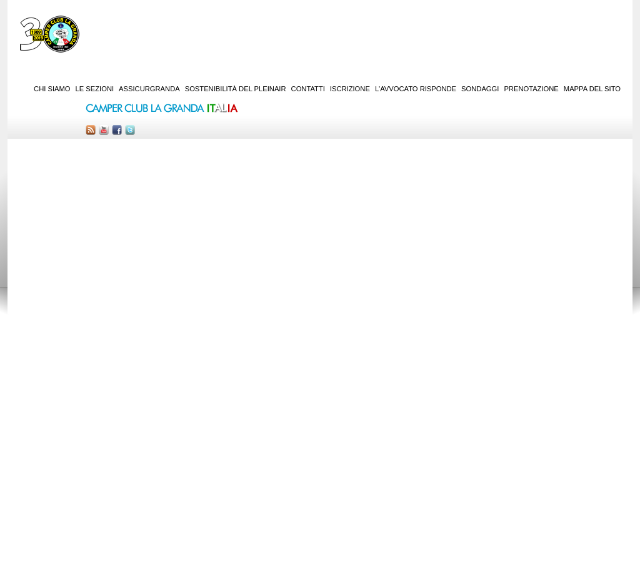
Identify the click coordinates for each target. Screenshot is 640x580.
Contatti (308, 88)
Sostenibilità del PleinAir (235, 88)
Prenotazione (531, 88)
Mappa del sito (592, 88)
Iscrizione (350, 88)
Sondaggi (480, 88)
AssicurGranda (149, 88)
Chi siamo (52, 88)
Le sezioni (95, 88)
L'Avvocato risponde (415, 88)
